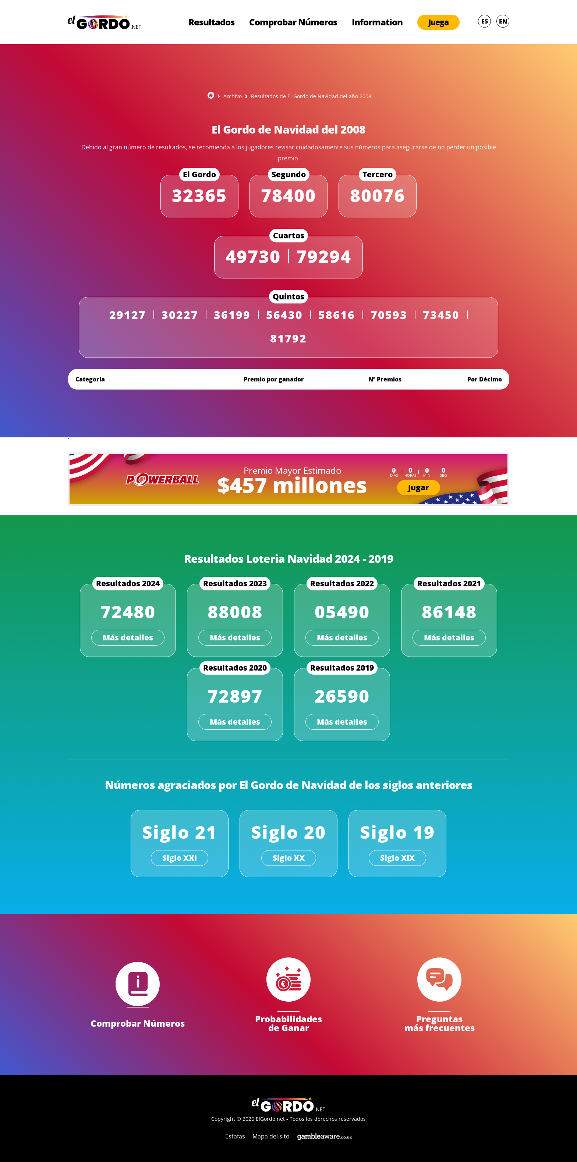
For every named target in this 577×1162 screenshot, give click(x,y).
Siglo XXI (179, 858)
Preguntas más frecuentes (439, 1022)
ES (484, 21)
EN (503, 21)
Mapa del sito (271, 1136)
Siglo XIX (397, 858)
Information (377, 22)
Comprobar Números (293, 22)
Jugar (418, 487)
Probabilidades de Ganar (288, 1022)
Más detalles (128, 637)
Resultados (211, 22)
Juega (438, 22)
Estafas (235, 1136)
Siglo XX (289, 858)
